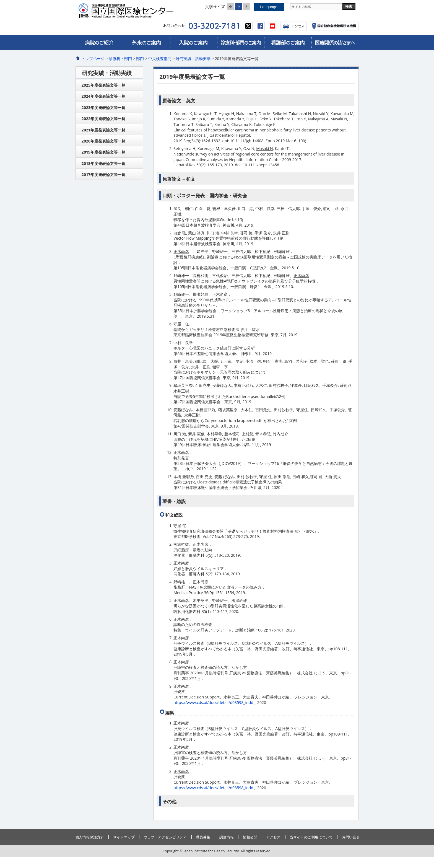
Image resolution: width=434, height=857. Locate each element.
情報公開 (250, 837)
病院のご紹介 (99, 42)
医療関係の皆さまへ (334, 42)
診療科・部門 (120, 58)
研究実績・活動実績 (193, 58)
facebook (260, 26)
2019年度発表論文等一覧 (103, 152)
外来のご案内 (146, 42)
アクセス (293, 26)
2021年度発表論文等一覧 (103, 130)
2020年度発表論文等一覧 (103, 141)
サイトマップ (124, 837)
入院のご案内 (193, 42)
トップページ (93, 58)
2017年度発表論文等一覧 (103, 174)
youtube (272, 26)
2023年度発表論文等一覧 (103, 107)
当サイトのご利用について (311, 837)
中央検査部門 (159, 58)
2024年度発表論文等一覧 (103, 96)
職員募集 (203, 837)
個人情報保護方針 (89, 837)
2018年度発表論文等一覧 (103, 163)
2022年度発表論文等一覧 (103, 118)
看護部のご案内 (287, 42)
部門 (140, 58)
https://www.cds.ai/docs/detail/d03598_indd (213, 702)
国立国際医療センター (128, 10)
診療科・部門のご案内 (240, 42)
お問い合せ (351, 837)
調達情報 (226, 837)
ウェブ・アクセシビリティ (165, 837)
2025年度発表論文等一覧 (103, 85)
